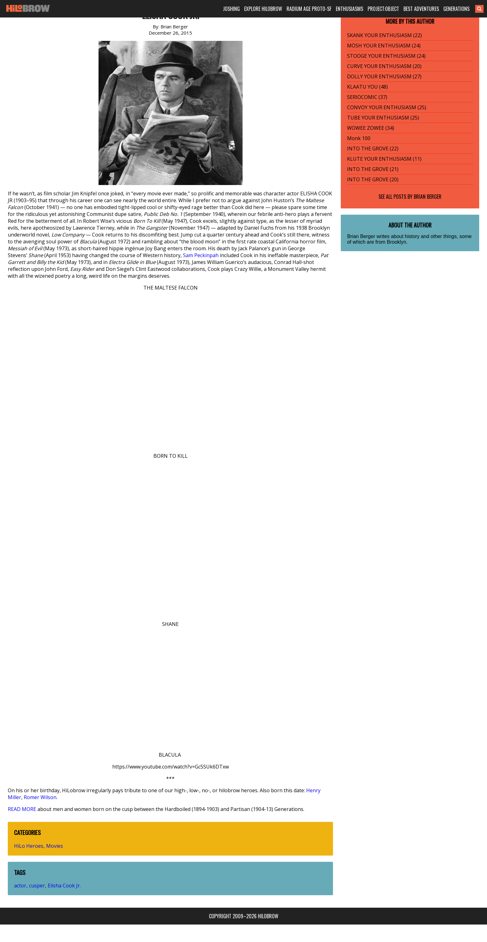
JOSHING (231, 8)
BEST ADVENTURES (421, 8)
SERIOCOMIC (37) (367, 97)
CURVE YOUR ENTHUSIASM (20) (384, 66)
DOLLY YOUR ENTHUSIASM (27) (384, 76)
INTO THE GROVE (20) (372, 179)
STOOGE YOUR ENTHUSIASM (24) (386, 55)
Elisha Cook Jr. (64, 885)
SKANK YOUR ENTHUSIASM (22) (384, 35)
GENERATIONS (456, 8)
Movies (54, 845)
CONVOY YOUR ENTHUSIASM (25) (386, 107)
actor (20, 885)
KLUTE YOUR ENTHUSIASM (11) (384, 158)
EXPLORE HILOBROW (263, 8)
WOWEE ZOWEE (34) (370, 127)
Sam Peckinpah (201, 255)
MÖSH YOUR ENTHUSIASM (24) (384, 45)
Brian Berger (427, 196)
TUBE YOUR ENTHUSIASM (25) (383, 117)
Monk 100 (358, 138)
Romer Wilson (40, 797)
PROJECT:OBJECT (383, 8)
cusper (37, 885)
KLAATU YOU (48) (367, 86)
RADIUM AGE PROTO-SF (309, 8)
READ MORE (22, 809)
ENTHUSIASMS (349, 8)
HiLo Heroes (28, 845)
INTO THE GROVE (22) (372, 148)
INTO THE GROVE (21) (372, 169)
